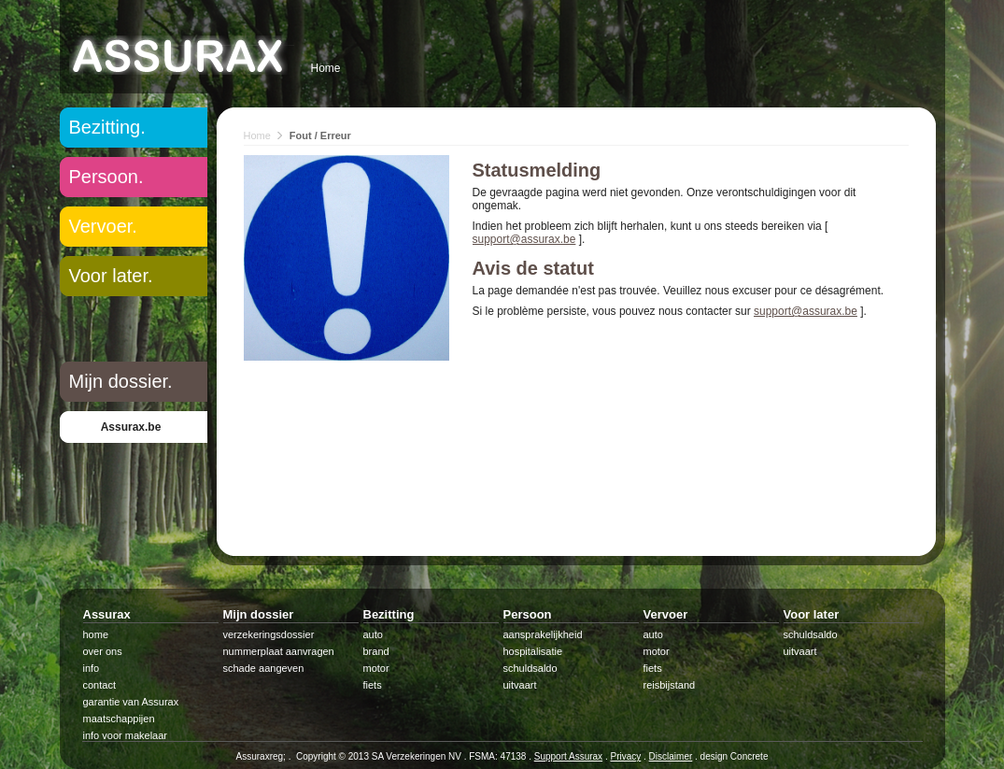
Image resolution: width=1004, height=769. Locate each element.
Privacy (625, 756)
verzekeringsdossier (269, 634)
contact (99, 685)
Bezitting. (107, 127)
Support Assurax (568, 756)
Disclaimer (671, 756)
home (96, 634)
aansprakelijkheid (543, 634)
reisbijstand (669, 685)
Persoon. (106, 176)
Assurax (107, 614)
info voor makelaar (125, 735)
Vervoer (665, 614)
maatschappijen (119, 718)
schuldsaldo (530, 668)
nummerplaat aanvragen (278, 651)
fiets (372, 685)
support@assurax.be (524, 239)
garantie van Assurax (131, 701)
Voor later (812, 614)
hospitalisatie (533, 651)
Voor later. (111, 275)
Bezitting (389, 614)
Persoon (527, 614)
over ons (102, 651)
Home (326, 68)
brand (376, 651)
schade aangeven (263, 668)
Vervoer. (103, 226)
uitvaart (520, 685)
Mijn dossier (258, 614)
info (91, 668)
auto (373, 634)
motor (376, 668)
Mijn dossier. (121, 381)
